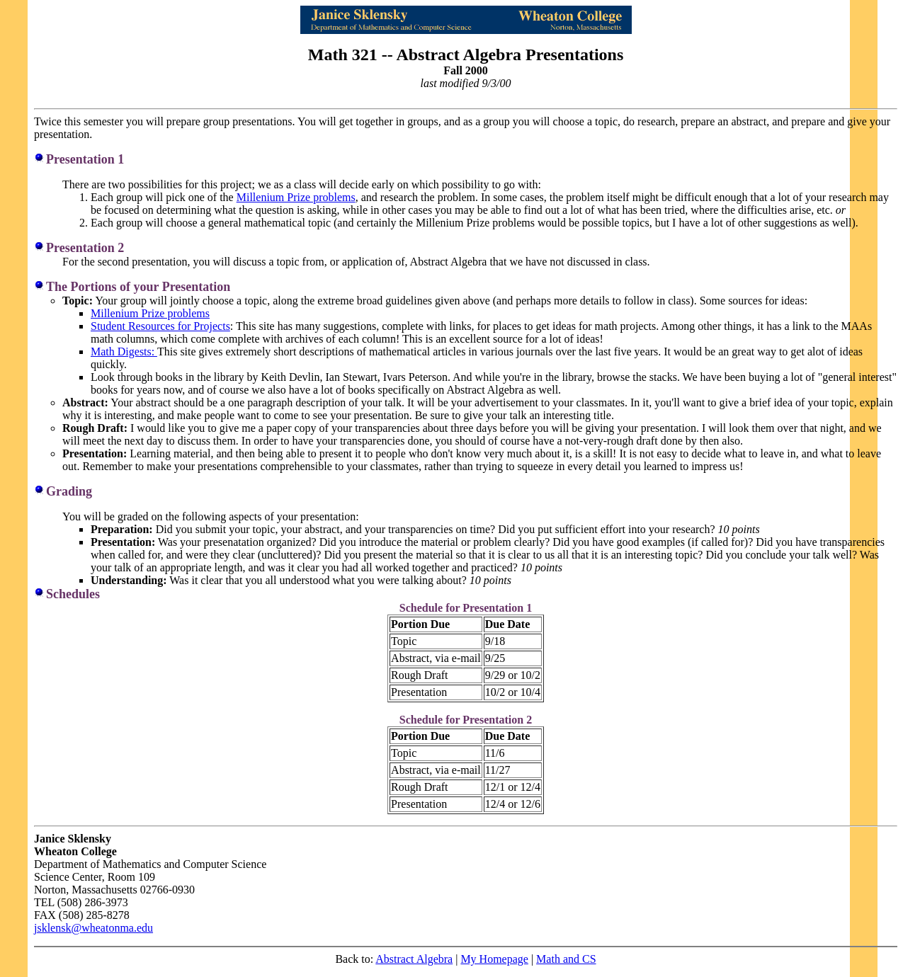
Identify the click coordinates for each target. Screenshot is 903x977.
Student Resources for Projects (160, 326)
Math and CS (566, 959)
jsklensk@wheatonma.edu (93, 928)
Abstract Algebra (414, 959)
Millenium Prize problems (296, 197)
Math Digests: (124, 351)
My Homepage (494, 959)
